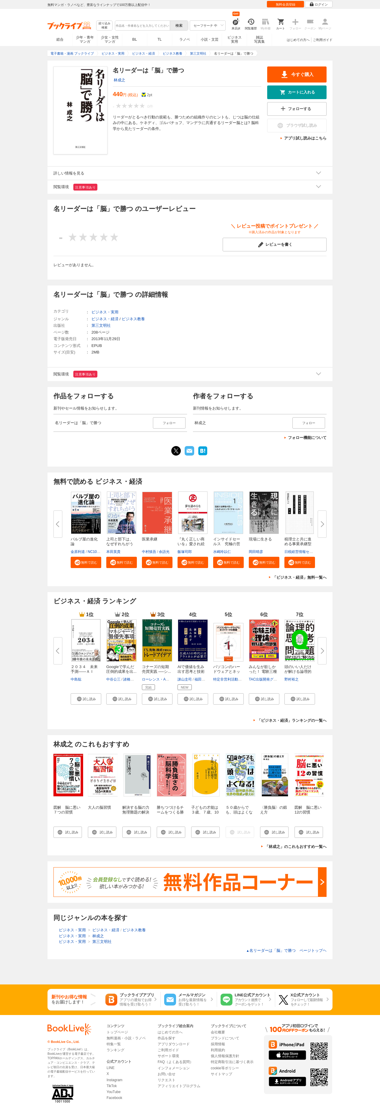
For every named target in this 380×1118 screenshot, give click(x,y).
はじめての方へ (298, 40)
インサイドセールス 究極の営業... (226, 544)
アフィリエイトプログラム (179, 1086)
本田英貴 (113, 552)
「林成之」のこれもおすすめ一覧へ (296, 846)
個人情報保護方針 (225, 1056)
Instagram (114, 1080)
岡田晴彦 (256, 552)
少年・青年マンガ (85, 39)
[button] (86, 562)
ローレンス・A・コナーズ (162, 679)
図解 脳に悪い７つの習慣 (66, 809)
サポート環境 (168, 1056)
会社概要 (218, 1032)
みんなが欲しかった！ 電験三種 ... (263, 671)
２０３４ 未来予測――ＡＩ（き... (84, 671)
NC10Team (96, 552)
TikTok (112, 1086)
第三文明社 (101, 325)
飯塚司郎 (185, 552)
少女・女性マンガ (110, 39)
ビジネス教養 (133, 319)
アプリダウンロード (174, 1044)
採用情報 (218, 1044)
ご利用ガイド (322, 40)
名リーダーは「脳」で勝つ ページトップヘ (286, 950)
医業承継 (149, 539)
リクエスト (166, 1080)
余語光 (164, 552)
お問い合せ (166, 1074)
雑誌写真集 (259, 39)
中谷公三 (113, 679)
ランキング (115, 1050)
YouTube (114, 1092)
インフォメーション (174, 1068)
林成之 (119, 80)
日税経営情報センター (302, 552)
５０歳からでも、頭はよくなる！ (239, 812)
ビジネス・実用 (104, 312)
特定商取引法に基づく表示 (232, 1062)
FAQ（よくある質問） (175, 1062)
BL (134, 39)
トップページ (117, 1032)
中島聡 (76, 679)
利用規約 (218, 1050)
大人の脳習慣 (99, 807)
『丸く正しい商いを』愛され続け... (191, 544)
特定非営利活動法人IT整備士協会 (239, 679)
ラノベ (184, 39)
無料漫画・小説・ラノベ (126, 1038)
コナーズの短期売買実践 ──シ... (156, 669)
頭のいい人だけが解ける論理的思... (297, 671)
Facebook (114, 1098)
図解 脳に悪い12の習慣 (308, 809)
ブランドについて (225, 1038)
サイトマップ (221, 1074)
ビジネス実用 (234, 39)
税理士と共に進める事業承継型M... (297, 544)
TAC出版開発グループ (266, 679)
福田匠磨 (201, 679)
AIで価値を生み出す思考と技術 (191, 669)
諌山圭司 (185, 679)
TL (159, 39)
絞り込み (104, 26)
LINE (111, 1068)
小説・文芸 (209, 39)
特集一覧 (114, 1044)
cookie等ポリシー (225, 1068)
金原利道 (78, 552)
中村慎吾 (149, 552)
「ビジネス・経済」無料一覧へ (300, 577)
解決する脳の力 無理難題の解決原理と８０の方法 (137, 814)
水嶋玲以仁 (222, 552)
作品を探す (166, 1038)
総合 (60, 39)
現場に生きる (260, 539)
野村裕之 (291, 679)
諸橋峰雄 (130, 679)
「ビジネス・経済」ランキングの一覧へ (292, 720)
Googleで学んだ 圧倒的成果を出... (121, 669)
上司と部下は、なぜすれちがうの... (119, 544)
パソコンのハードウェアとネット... (226, 671)
